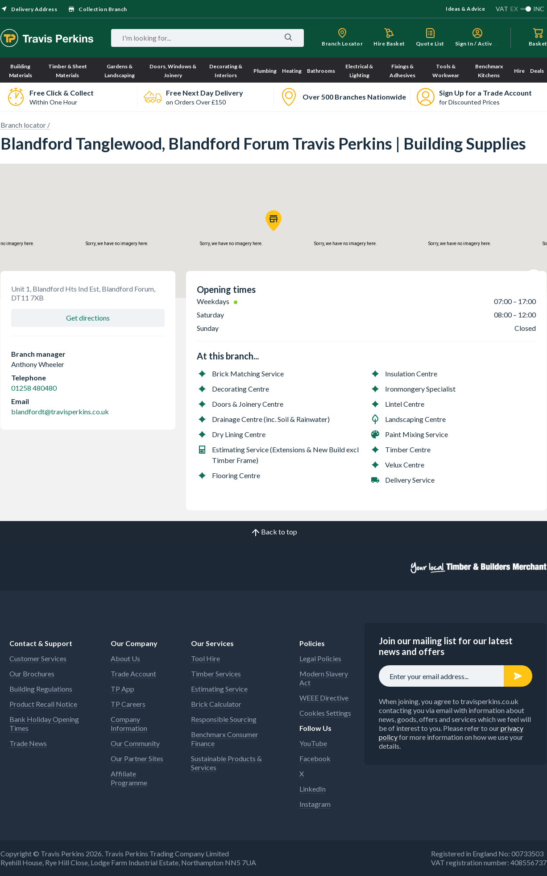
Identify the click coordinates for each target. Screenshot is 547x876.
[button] (273, 220)
